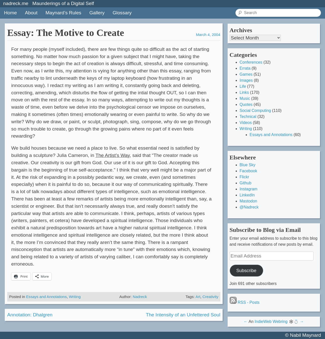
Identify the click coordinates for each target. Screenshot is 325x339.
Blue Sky (247, 165)
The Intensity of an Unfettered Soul (183, 314)
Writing (75, 296)
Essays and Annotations (46, 296)
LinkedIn (247, 195)
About (31, 12)
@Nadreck (249, 207)
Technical (248, 116)
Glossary (122, 12)
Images (246, 80)
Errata (245, 68)
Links (244, 92)
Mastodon (248, 201)
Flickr (244, 177)
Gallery (97, 12)
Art (198, 296)
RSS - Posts (245, 302)
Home (10, 12)
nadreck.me (15, 3)
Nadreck (140, 296)
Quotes (246, 104)
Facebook (248, 171)
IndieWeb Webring (271, 321)
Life (243, 86)
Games (246, 74)
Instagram (248, 189)
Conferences (251, 62)
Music (245, 98)
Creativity (210, 296)
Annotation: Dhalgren (29, 314)
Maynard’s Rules (63, 12)
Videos (246, 122)
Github (245, 183)
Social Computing (255, 110)
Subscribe (246, 270)
